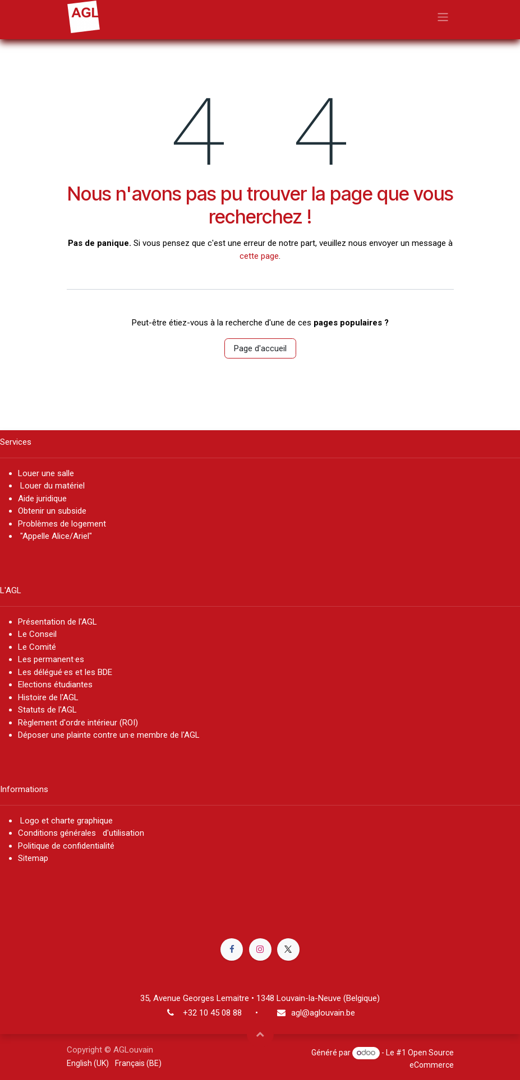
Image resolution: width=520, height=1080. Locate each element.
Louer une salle (46, 473)
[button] (260, 1034)
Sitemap (33, 858)
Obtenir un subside (52, 511)
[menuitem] (88, 1063)
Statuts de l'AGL (47, 710)
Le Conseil (38, 634)
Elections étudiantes (55, 684)
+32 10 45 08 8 (210, 1013)
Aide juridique (42, 499)
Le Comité (37, 647)
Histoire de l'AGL (48, 697)
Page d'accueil (260, 348)
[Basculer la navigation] (443, 16)
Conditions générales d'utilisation (81, 833)
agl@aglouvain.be (323, 1013)
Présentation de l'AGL (57, 622)
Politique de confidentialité (66, 846)
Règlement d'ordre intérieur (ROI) (78, 723)
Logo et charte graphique (65, 821)
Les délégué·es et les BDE (65, 672)
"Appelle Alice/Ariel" (55, 536)
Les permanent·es (51, 659)
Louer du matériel (52, 486)
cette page (259, 256)
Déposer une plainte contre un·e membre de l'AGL (111, 735)
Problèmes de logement (62, 524)
